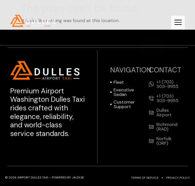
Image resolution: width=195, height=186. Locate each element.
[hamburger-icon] (178, 23)
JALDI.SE (78, 178)
